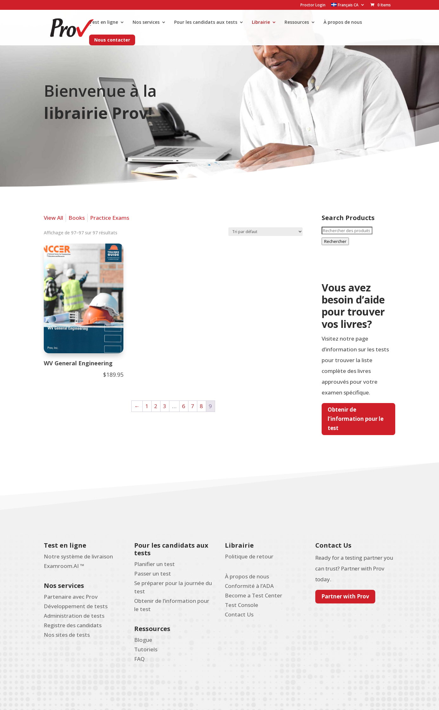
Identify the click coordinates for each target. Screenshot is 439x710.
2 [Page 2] (155, 406)
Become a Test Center (253, 595)
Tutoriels (145, 649)
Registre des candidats (73, 625)
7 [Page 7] (192, 406)
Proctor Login (312, 5)
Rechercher (335, 241)
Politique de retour (249, 556)
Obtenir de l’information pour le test (355, 419)
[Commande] (265, 231)
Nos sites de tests (67, 634)
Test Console (241, 605)
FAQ (139, 658)
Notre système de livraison (78, 556)
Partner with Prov (345, 596)
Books (77, 217)
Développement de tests (76, 606)
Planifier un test (154, 564)
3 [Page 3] (164, 406)
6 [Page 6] (183, 406)
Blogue (143, 639)
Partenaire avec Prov (71, 596)
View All (53, 217)
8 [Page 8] (201, 406)
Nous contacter (112, 40)
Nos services (146, 22)
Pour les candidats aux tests (205, 22)
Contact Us (239, 614)
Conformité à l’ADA (249, 585)
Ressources (297, 22)
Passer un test (152, 573)
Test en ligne (103, 22)
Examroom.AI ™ (64, 566)
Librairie (261, 22)
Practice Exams (109, 217)
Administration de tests (74, 615)
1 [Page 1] (146, 406)
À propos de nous (343, 22)
